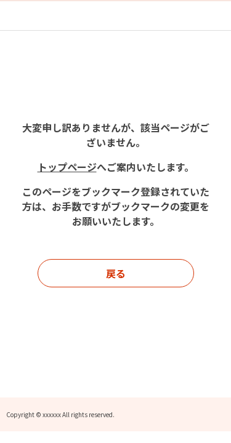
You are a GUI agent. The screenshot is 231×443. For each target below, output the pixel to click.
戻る (116, 273)
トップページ (67, 166)
